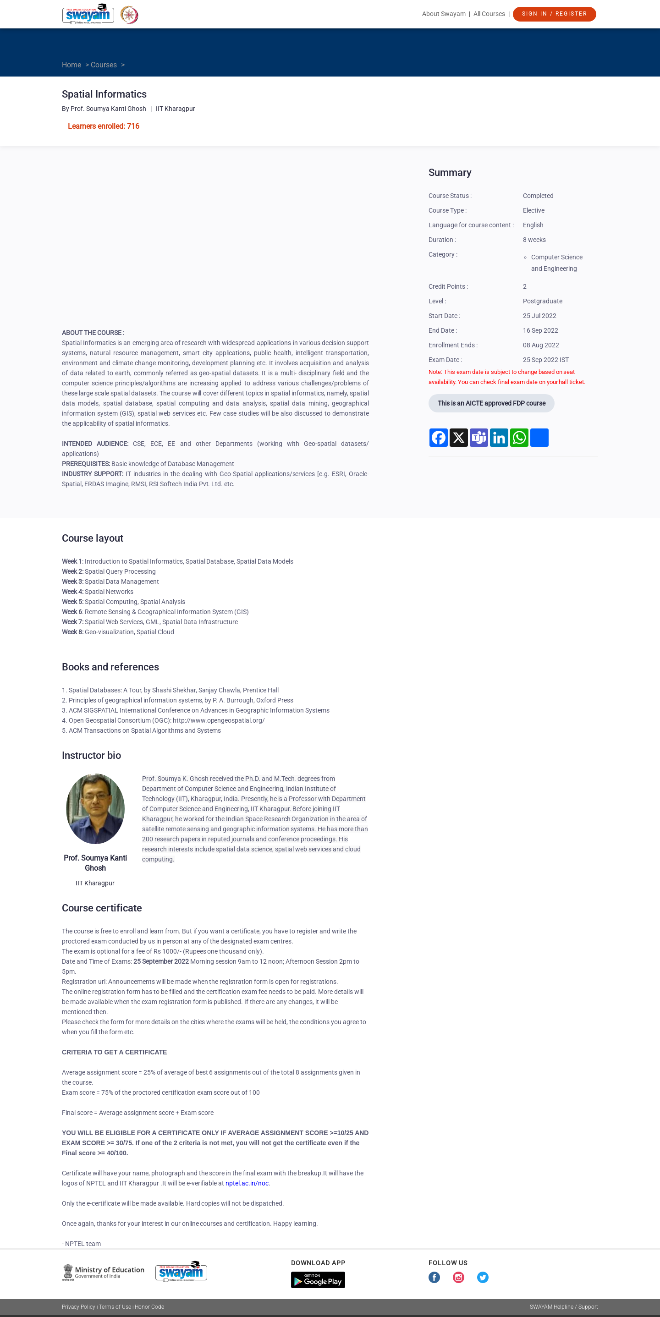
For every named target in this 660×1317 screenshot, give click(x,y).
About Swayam (444, 13)
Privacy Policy (78, 1307)
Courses (104, 64)
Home (71, 64)
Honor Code (149, 1307)
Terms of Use (115, 1307)
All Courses (489, 13)
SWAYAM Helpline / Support (564, 1307)
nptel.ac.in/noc (247, 1183)
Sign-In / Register (554, 14)
